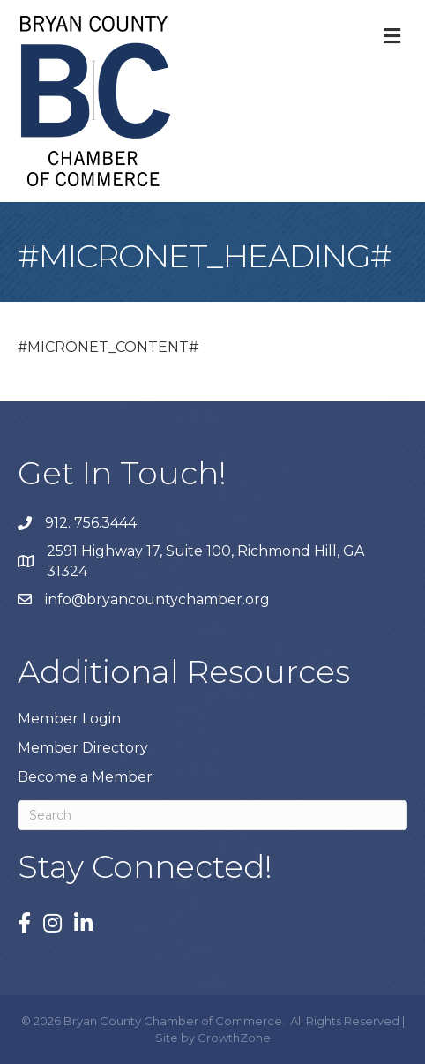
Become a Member (85, 776)
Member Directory (83, 747)
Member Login (69, 718)
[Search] (212, 815)
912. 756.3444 (91, 522)
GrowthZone (234, 1037)
